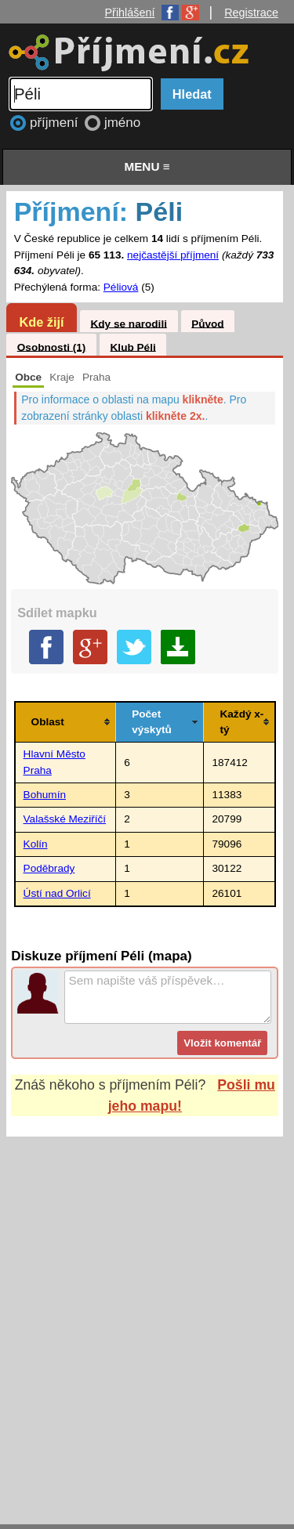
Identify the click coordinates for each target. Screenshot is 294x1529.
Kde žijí (41, 322)
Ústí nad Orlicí (57, 893)
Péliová (121, 287)
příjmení (56, 122)
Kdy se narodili (128, 323)
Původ (207, 323)
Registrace (251, 12)
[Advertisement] (147, 1315)
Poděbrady (49, 868)
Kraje (61, 377)
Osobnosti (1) (51, 346)
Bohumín (45, 795)
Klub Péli (133, 346)
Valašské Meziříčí (65, 819)
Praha (96, 377)
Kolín (36, 844)
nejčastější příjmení (173, 255)
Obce (28, 377)
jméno (122, 122)
